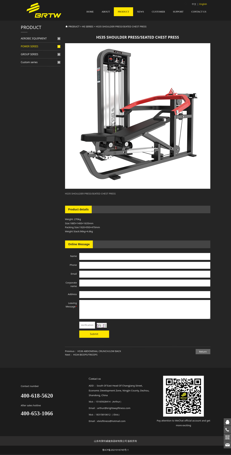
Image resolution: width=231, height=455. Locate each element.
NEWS (140, 11)
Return (203, 355)
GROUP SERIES (29, 134)
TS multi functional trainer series (37, 124)
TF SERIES (31, 84)
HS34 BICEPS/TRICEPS (85, 358)
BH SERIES (31, 69)
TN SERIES (31, 107)
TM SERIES (31, 101)
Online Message (79, 248)
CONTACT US (198, 11)
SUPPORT (178, 11)
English (203, 4)
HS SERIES (33, 79)
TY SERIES (31, 74)
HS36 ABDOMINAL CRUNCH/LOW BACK (99, 354)
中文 (194, 4)
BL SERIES (31, 116)
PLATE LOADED (31, 95)
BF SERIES (31, 64)
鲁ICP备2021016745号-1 (115, 450)
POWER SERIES (29, 50)
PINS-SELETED (33, 58)
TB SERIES (31, 89)
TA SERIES (31, 111)
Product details (78, 213)
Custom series (29, 142)
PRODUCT (123, 11)
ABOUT (106, 11)
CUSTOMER (158, 11)
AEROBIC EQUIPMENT (34, 42)
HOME (90, 11)
